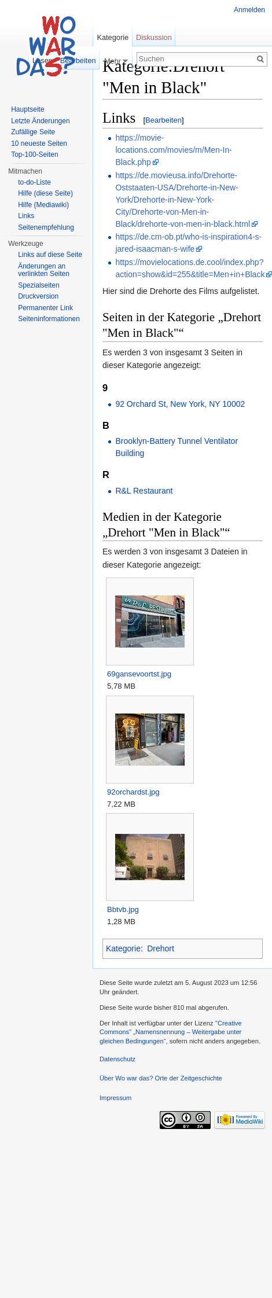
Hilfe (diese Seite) (45, 193)
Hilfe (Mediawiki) (43, 205)
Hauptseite (27, 109)
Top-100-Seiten (34, 154)
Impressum (115, 1097)
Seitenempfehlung (46, 227)
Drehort (160, 948)
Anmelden (249, 10)
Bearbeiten (163, 120)
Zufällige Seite (33, 132)
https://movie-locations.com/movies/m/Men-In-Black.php (173, 150)
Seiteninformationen (49, 319)
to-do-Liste (34, 182)
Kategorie (123, 948)
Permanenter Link (45, 308)
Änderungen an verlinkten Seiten (43, 270)
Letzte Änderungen (40, 121)
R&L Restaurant (143, 490)
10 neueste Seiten (39, 143)
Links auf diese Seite (50, 255)
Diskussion (154, 37)
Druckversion (38, 296)
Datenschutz (117, 1059)
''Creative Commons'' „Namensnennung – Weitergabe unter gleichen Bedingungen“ (171, 1032)
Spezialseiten (38, 285)
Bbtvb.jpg (123, 909)
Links (26, 216)
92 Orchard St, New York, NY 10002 (180, 404)
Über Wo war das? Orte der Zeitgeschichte (161, 1078)
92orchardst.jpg (133, 792)
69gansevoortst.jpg (139, 674)
